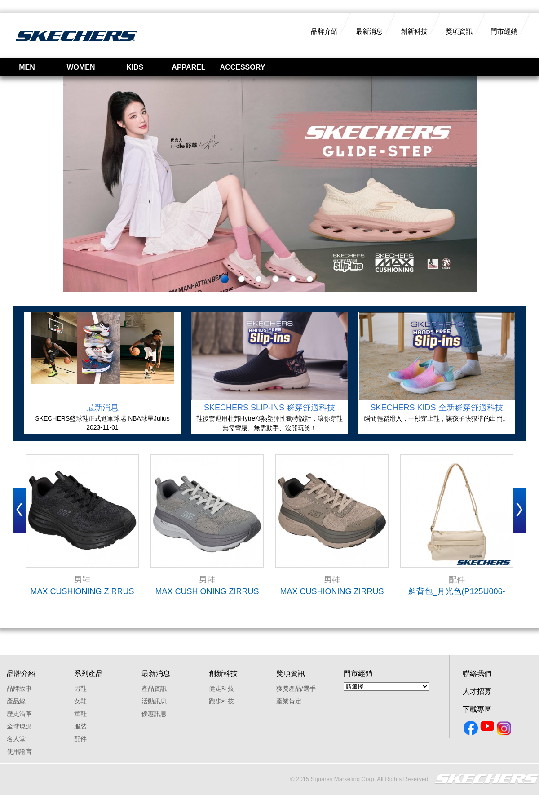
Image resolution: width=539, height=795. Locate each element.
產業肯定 (288, 701)
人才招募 (477, 691)
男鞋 (80, 688)
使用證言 (19, 751)
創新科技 (414, 31)
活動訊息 (154, 701)
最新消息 (369, 31)
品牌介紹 (324, 31)
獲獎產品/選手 (296, 688)
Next (519, 510)
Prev (19, 510)
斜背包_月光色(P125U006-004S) (456, 591)
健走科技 (221, 688)
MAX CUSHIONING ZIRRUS (82, 591)
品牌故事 (19, 688)
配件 (80, 738)
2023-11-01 (102, 427)
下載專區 (477, 709)
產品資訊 (154, 688)
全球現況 (19, 726)
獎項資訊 (459, 31)
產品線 (16, 701)
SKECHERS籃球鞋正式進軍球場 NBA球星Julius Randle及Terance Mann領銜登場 (102, 419)
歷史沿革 (19, 713)
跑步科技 (221, 701)
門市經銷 (503, 31)
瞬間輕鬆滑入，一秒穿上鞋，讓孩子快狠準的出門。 (436, 418)
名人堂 (16, 738)
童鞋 (80, 713)
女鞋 (80, 701)
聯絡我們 (477, 673)
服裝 (80, 726)
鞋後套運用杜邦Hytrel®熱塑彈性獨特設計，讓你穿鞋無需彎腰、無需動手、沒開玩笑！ (269, 423)
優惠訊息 (154, 713)
